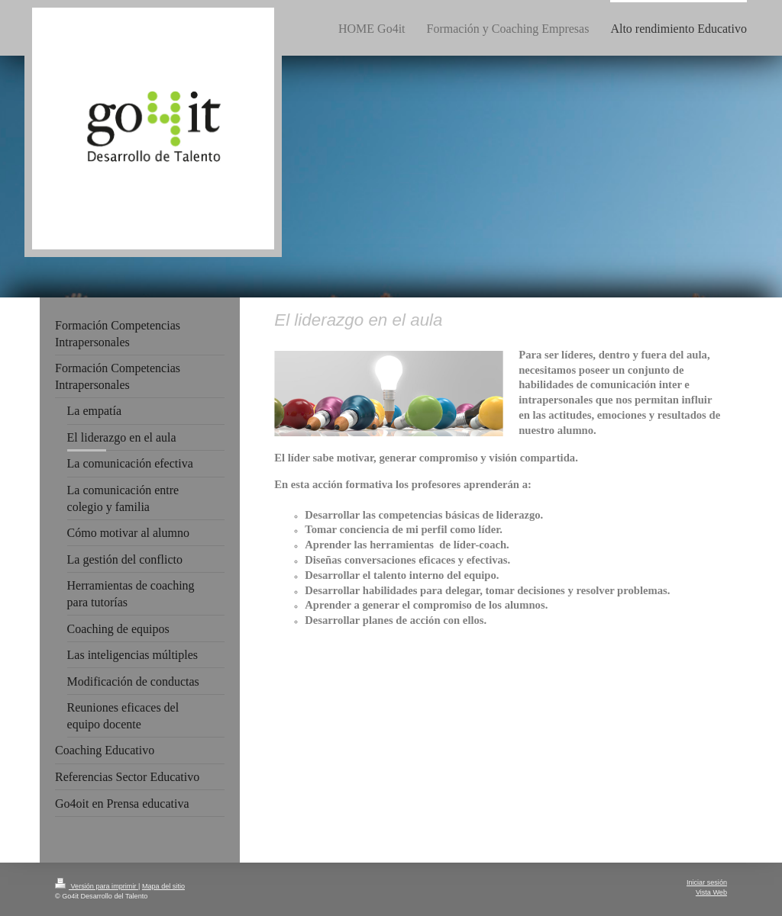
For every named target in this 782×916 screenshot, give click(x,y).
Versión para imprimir (96, 886)
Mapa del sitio (163, 886)
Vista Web (711, 892)
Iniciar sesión (707, 882)
